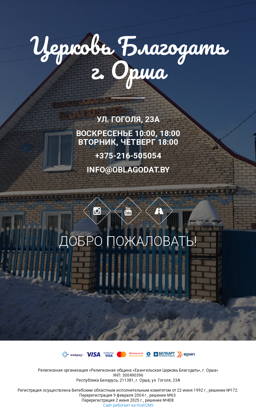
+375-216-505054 (128, 155)
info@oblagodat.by (128, 169)
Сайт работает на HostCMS (128, 405)
